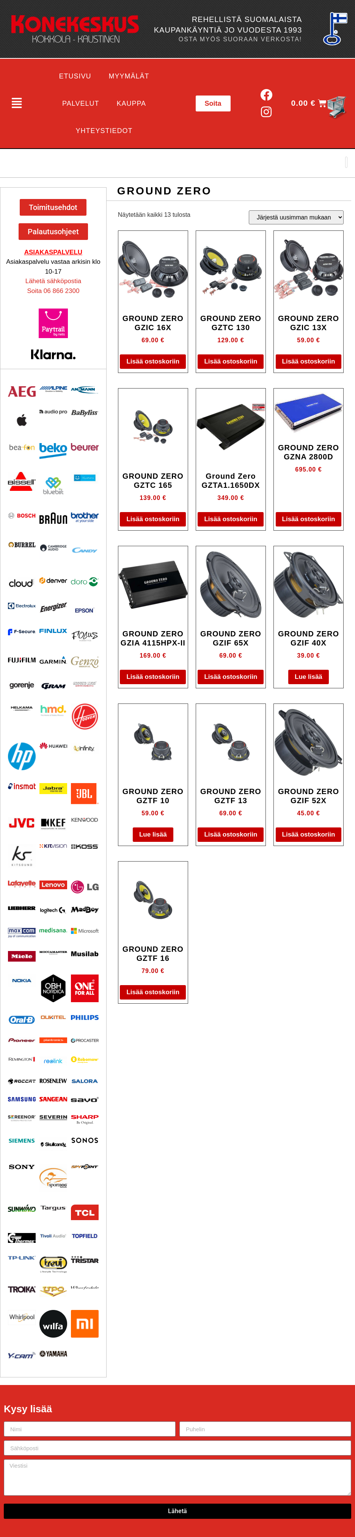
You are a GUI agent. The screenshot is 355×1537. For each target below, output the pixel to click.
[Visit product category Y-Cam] (22, 1355)
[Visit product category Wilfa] (53, 1324)
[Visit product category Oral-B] (22, 1019)
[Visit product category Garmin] (53, 659)
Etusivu (75, 76)
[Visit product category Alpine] (53, 389)
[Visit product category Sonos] (85, 1140)
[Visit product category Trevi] (53, 1264)
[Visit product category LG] (85, 887)
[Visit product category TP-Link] (22, 1258)
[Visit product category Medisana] (53, 930)
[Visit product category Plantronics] (53, 1040)
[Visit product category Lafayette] (22, 884)
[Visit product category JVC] (22, 823)
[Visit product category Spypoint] (85, 1166)
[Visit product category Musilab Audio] (85, 954)
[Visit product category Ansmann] (85, 389)
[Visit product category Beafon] (22, 447)
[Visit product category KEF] (53, 824)
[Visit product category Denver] (53, 580)
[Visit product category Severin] (53, 1117)
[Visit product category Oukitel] (53, 1017)
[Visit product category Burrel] (22, 545)
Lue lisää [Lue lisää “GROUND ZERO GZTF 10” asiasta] (153, 834)
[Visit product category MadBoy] (85, 909)
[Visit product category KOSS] (85, 846)
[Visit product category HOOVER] (85, 716)
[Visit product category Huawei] (53, 746)
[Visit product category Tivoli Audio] (53, 1236)
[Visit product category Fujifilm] (22, 659)
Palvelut (80, 103)
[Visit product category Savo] (85, 1099)
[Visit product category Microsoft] (85, 931)
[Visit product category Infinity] (85, 748)
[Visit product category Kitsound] (22, 855)
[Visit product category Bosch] (22, 515)
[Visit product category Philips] (85, 1017)
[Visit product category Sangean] (53, 1099)
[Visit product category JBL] (85, 793)
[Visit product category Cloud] (22, 583)
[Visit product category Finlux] (53, 631)
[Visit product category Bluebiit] (53, 486)
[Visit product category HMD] (53, 710)
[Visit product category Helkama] (22, 708)
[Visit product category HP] (22, 756)
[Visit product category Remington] (22, 1059)
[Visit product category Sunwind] (22, 1208)
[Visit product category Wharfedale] (85, 1287)
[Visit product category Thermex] (22, 1238)
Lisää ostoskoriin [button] (152, 361)
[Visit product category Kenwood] (85, 820)
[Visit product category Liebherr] (22, 908)
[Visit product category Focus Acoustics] (85, 636)
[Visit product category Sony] (22, 1167)
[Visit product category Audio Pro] (53, 412)
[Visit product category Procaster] (85, 1040)
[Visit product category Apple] (22, 420)
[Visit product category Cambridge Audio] (53, 548)
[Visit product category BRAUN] (53, 518)
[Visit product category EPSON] (85, 609)
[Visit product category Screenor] (22, 1118)
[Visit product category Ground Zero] (85, 684)
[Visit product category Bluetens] (85, 478)
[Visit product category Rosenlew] (53, 1080)
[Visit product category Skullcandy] (53, 1144)
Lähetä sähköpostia (53, 281)
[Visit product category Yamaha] (53, 1354)
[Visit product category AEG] (22, 391)
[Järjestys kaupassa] (296, 217)
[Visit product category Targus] (53, 1208)
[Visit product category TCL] (85, 1212)
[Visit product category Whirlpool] (22, 1317)
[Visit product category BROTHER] (85, 517)
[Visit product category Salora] (85, 1081)
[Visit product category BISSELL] (22, 481)
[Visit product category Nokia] (22, 980)
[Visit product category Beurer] (85, 447)
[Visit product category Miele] (22, 956)
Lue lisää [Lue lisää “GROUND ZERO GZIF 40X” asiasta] (308, 676)
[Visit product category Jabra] (53, 788)
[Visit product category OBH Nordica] (53, 988)
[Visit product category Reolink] (53, 1061)
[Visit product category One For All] (85, 988)
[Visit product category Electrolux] (22, 606)
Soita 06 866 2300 (53, 291)
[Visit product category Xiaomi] (85, 1324)
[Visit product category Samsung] (22, 1099)
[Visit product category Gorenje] (22, 685)
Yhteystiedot (104, 131)
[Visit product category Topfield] (85, 1236)
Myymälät (129, 76)
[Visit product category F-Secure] (22, 632)
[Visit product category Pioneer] (22, 1040)
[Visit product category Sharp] (85, 1120)
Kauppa (131, 103)
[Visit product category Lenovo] (53, 885)
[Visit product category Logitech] (53, 910)
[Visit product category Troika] (22, 1289)
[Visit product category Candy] (85, 550)
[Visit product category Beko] (53, 451)
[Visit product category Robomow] (85, 1059)
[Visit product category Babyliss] (85, 413)
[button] (16, 103)
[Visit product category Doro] (85, 581)
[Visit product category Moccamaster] (53, 952)
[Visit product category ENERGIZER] (53, 607)
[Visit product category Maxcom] (22, 933)
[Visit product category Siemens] (22, 1140)
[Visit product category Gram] (53, 686)
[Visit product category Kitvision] (53, 846)
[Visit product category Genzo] (85, 662)
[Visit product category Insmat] (22, 786)
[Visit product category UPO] (53, 1291)
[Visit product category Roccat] (22, 1081)
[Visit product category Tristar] (85, 1259)
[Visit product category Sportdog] (53, 1178)
